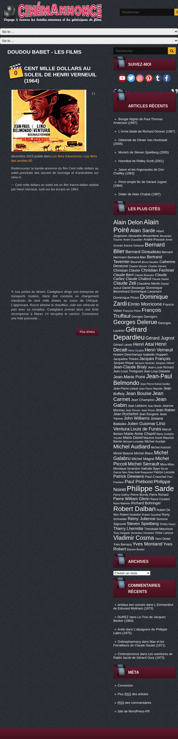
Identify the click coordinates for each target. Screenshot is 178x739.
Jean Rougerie (149, 414)
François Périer (132, 310)
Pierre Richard (159, 494)
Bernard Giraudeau (143, 251)
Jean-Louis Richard (161, 367)
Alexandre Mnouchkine (143, 236)
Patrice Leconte (164, 472)
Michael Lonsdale (133, 441)
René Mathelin (121, 503)
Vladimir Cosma (133, 538)
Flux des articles (133, 694)
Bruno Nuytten (150, 262)
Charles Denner (138, 266)
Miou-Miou (167, 464)
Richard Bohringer (146, 503)
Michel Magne (143, 459)
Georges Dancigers (144, 316)
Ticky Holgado (121, 532)
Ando (121, 629)
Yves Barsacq (122, 544)
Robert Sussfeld (151, 514)
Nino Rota (128, 472)
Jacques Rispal (123, 363)
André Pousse (154, 239)
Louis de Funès (145, 429)
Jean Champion (143, 400)
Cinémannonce (128, 654)
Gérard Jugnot (160, 338)
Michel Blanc (143, 453)
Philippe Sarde (150, 488)
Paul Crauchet (155, 476)
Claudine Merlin (148, 283)
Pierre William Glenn (131, 498)
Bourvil (136, 262)
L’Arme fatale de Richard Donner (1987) (147, 131)
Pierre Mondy (139, 494)
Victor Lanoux (164, 533)
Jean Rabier (165, 410)
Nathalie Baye (150, 468)
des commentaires (134, 703)
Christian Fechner (157, 270)
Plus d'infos (87, 332)
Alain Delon (128, 222)
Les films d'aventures (67, 156)
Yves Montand (147, 543)
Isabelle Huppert (155, 354)
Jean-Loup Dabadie (157, 371)
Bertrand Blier (137, 257)
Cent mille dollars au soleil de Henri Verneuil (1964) (60, 74)
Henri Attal (143, 344)
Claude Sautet (160, 279)
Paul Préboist (139, 481)
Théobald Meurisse (158, 529)
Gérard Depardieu (130, 333)
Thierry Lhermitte (128, 528)
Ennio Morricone (145, 304)
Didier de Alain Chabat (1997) (140, 194)
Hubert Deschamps (127, 354)
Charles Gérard (157, 266)
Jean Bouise (139, 393)
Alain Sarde (142, 230)
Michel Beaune (123, 453)
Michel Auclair (155, 441)
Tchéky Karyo (167, 524)
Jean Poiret (148, 410)
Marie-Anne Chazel (140, 434)
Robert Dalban (134, 508)
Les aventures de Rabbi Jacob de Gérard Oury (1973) (143, 655)
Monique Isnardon (126, 468)
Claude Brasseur (144, 275)
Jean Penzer (133, 410)
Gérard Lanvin (122, 344)
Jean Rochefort (125, 414)
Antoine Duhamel (134, 245)
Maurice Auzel (152, 438)
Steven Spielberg (143, 523)
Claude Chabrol (138, 279)
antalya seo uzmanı (131, 605)
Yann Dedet (162, 539)
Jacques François (154, 358)
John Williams (137, 418)
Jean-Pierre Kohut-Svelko (155, 383)
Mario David (132, 438)
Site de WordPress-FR (134, 711)
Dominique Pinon (126, 297)
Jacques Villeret (165, 362)
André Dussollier (133, 239)
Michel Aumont (161, 447)
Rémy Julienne (141, 518)
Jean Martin (154, 405)
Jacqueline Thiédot (125, 359)
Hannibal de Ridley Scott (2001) (141, 161)
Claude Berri (123, 275)
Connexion (125, 685)
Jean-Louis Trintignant (128, 371)
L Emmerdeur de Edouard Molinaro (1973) (143, 606)
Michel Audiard (131, 446)
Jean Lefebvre (137, 406)
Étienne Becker (136, 549)
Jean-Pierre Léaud (125, 388)
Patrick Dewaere (128, 476)
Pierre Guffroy (121, 494)
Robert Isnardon (130, 514)
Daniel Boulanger (133, 288)
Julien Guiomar (141, 423)
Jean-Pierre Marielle (150, 388)
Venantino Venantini (142, 532)
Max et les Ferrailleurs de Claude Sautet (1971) (139, 643)
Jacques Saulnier (145, 362)
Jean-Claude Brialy (130, 367)
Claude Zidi (124, 283)
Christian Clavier (126, 270)
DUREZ (123, 617)
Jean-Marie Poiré (129, 377)
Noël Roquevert (144, 472)
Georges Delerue (135, 322)
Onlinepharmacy (129, 641)
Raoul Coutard (160, 499)
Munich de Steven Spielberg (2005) (144, 152)
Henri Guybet (136, 350)
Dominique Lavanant (146, 291)
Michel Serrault (143, 463)
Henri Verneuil (159, 349)
